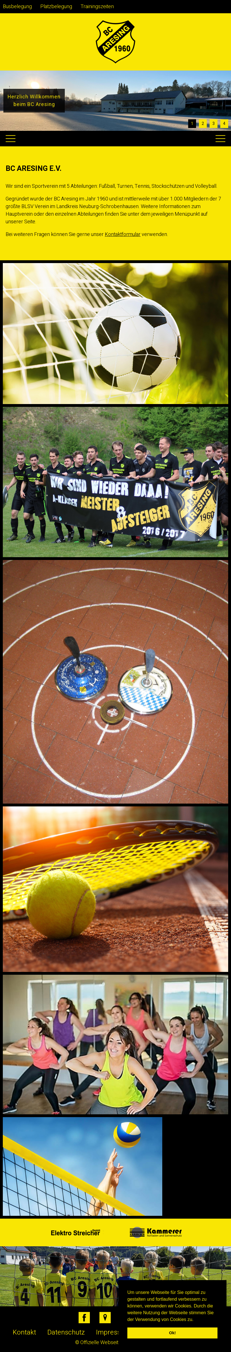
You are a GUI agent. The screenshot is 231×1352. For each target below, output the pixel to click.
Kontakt (24, 1332)
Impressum (113, 1332)
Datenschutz (66, 1332)
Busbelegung (17, 6)
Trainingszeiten (97, 6)
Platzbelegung (56, 6)
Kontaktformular (123, 234)
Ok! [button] (172, 1333)
